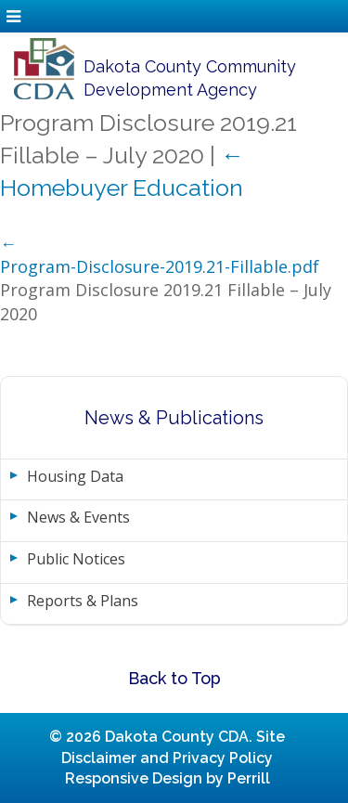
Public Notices (76, 559)
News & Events (78, 517)
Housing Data (75, 476)
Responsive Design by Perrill (167, 778)
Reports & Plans (82, 600)
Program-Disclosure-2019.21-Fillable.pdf (159, 266)
